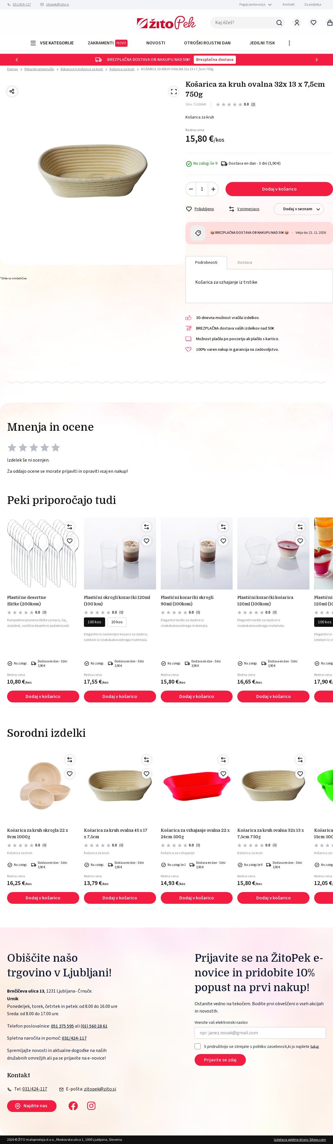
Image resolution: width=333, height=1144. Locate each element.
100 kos (94, 622)
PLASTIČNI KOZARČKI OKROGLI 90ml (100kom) (187, 600)
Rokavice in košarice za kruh (82, 69)
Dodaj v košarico (279, 189)
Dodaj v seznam (303, 209)
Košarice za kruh (122, 69)
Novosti (155, 43)
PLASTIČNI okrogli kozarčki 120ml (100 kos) (117, 600)
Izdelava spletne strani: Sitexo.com (300, 1139)
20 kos (117, 622)
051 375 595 (62, 1026)
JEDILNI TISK (262, 43)
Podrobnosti (206, 262)
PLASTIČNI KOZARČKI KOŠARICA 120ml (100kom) (265, 600)
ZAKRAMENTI (107, 43)
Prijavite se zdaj (220, 1060)
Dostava (245, 262)
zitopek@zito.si (57, 4)
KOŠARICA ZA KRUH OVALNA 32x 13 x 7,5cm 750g (177, 69)
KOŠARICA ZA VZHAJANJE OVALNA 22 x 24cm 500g (195, 833)
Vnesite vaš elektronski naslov (221, 1023)
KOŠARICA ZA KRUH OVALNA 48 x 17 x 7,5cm (116, 833)
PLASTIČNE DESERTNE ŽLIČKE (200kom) (26, 600)
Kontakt (289, 4)
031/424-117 (22, 4)
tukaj (314, 1046)
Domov (12, 69)
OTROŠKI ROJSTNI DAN (207, 43)
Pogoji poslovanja (252, 4)
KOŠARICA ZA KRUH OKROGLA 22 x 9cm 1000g (37, 833)
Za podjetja (312, 4)
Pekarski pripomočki (39, 69)
